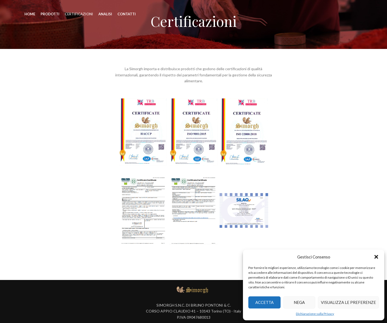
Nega (299, 302)
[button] (376, 257)
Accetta (264, 302)
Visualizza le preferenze (348, 302)
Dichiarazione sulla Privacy (315, 314)
